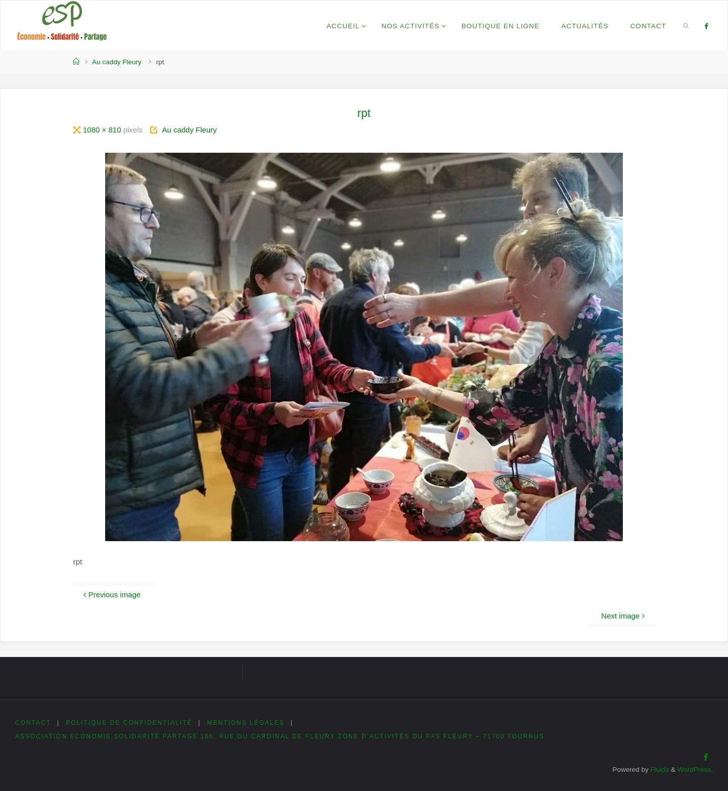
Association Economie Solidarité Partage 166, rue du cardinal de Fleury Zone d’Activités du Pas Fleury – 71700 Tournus (279, 736)
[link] (686, 26)
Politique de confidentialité (129, 722)
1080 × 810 (103, 129)
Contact (33, 722)
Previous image (111, 594)
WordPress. (695, 769)
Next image (624, 615)
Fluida (659, 769)
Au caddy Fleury (117, 62)
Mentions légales (245, 722)
